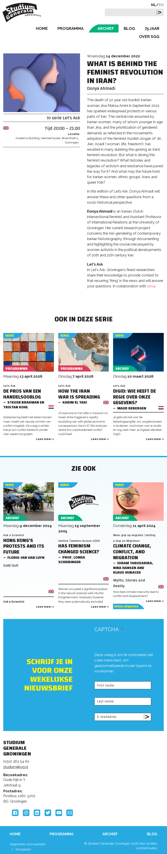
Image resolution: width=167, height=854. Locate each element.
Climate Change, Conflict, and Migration (132, 552)
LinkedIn (37, 813)
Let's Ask (71, 118)
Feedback (81, 767)
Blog (129, 28)
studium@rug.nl (15, 767)
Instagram (26, 813)
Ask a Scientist (13, 535)
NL (153, 5)
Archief (105, 28)
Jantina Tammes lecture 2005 (79, 541)
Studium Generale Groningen (22, 12)
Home (42, 28)
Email (69, 813)
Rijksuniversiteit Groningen (137, 761)
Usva (151, 286)
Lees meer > (45, 439)
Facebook (15, 813)
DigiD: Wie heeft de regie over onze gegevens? (134, 397)
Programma (70, 28)
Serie (9, 335)
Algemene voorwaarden (28, 844)
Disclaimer (23, 849)
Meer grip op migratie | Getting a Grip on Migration (134, 538)
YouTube (58, 813)
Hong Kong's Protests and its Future (23, 546)
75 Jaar (152, 28)
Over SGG (149, 36)
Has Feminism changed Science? (78, 549)
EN (161, 5)
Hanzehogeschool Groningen (137, 779)
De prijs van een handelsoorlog (22, 394)
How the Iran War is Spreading (79, 394)
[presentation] (127, 672)
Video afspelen (126, 606)
